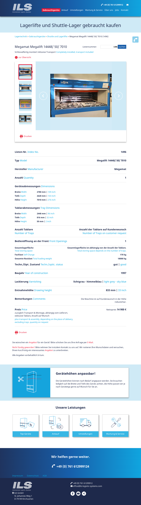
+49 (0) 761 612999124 (70, 466)
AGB (45, 475)
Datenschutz (33, 475)
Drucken (23, 332)
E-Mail (90, 342)
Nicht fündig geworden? (23, 347)
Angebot (33, 342)
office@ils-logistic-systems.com (86, 486)
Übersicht (25, 57)
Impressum (17, 475)
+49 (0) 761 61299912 (82, 483)
